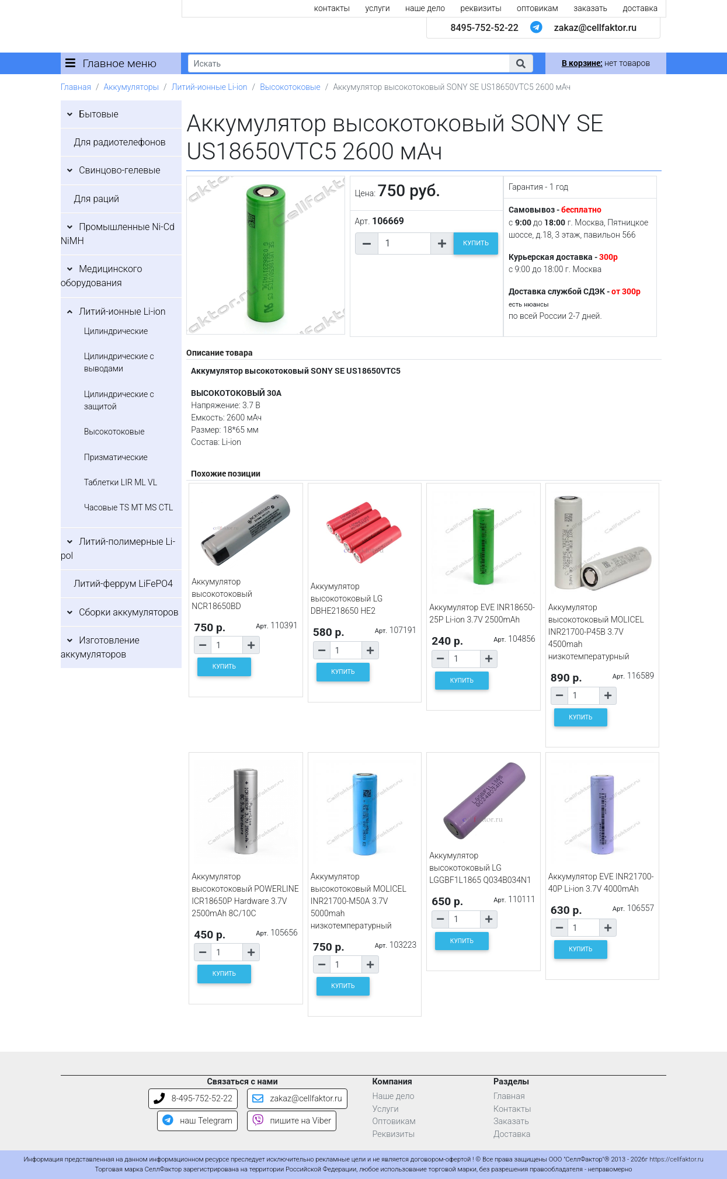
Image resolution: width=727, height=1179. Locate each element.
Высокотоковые (290, 87)
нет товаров (606, 63)
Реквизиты (394, 1134)
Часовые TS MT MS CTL (128, 507)
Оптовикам (394, 1121)
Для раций (96, 198)
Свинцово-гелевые (119, 170)
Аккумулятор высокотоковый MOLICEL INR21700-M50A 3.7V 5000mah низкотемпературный (358, 901)
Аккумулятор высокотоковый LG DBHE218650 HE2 (347, 598)
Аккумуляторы (131, 87)
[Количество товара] (405, 243)
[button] (521, 63)
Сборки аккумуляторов (129, 612)
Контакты (512, 1109)
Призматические (116, 457)
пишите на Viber (291, 1121)
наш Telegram (197, 1121)
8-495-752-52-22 (193, 1099)
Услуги (386, 1109)
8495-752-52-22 (484, 27)
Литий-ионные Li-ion (210, 87)
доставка (640, 8)
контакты (332, 8)
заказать (590, 8)
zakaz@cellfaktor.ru (595, 27)
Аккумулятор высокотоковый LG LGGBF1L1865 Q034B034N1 (480, 868)
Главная (76, 87)
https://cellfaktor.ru (676, 1159)
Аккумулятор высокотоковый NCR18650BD (222, 594)
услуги (378, 8)
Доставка (512, 1134)
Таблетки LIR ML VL (120, 482)
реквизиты (481, 8)
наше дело (425, 8)
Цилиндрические (116, 331)
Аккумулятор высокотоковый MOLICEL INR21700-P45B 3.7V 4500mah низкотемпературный (596, 632)
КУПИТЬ (476, 243)
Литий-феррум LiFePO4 (123, 583)
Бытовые (99, 114)
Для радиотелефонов (120, 142)
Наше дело (394, 1096)
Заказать (511, 1121)
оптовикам (537, 8)
